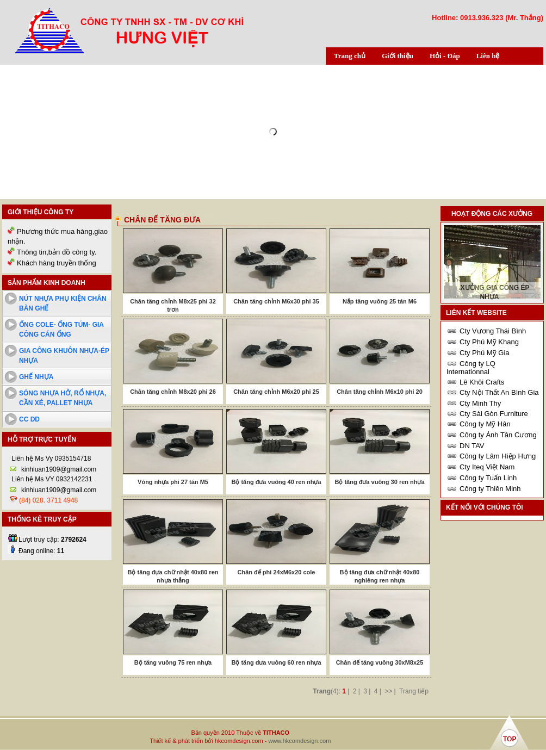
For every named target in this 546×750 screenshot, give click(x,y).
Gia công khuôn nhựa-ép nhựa (64, 355)
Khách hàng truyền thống (56, 263)
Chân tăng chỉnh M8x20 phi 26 (173, 391)
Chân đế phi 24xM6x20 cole (276, 572)
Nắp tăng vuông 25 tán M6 (380, 301)
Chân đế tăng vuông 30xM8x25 (380, 662)
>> (388, 691)
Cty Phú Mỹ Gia (485, 353)
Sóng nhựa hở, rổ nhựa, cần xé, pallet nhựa (62, 398)
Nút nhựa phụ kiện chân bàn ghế (63, 303)
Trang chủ (349, 56)
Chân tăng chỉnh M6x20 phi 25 (276, 391)
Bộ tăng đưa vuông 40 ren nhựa (276, 482)
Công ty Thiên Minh (490, 489)
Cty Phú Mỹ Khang (489, 342)
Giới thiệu (397, 56)
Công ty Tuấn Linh (488, 478)
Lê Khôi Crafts (482, 382)
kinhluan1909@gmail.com (58, 469)
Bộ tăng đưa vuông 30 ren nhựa (379, 482)
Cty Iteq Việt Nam (487, 467)
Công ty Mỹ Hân (485, 424)
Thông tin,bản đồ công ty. (56, 252)
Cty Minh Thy (480, 403)
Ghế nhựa (36, 377)
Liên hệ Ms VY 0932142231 (51, 479)
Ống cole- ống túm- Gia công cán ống (61, 329)
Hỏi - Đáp (445, 56)
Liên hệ (488, 56)
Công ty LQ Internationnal (470, 367)
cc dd (29, 419)
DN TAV (472, 446)
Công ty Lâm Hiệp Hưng (498, 456)
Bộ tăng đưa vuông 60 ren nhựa (276, 662)
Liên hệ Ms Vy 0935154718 (50, 458)
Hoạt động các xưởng (491, 214)
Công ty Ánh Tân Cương (498, 435)
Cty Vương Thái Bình (493, 331)
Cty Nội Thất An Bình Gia (499, 392)
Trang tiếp (414, 691)
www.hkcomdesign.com (299, 740)
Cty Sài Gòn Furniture (494, 414)
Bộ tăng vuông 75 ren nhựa (173, 662)
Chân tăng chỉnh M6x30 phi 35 (276, 301)
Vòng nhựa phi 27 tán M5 (173, 482)
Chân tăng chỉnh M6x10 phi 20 (380, 391)
